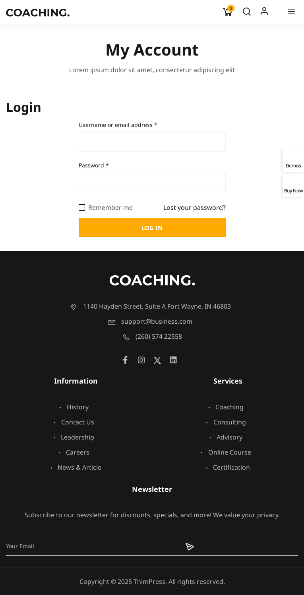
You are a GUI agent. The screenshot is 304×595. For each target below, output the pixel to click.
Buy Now (293, 190)
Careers (74, 452)
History (74, 407)
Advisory (225, 437)
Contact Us (74, 422)
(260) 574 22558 (152, 336)
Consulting (226, 422)
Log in (152, 228)
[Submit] (184, 545)
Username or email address (118, 125)
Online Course (226, 452)
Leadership (74, 437)
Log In (264, 13)
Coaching (226, 407)
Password (94, 165)
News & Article (75, 467)
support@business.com (150, 321)
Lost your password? (194, 207)
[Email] (90, 545)
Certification (228, 467)
